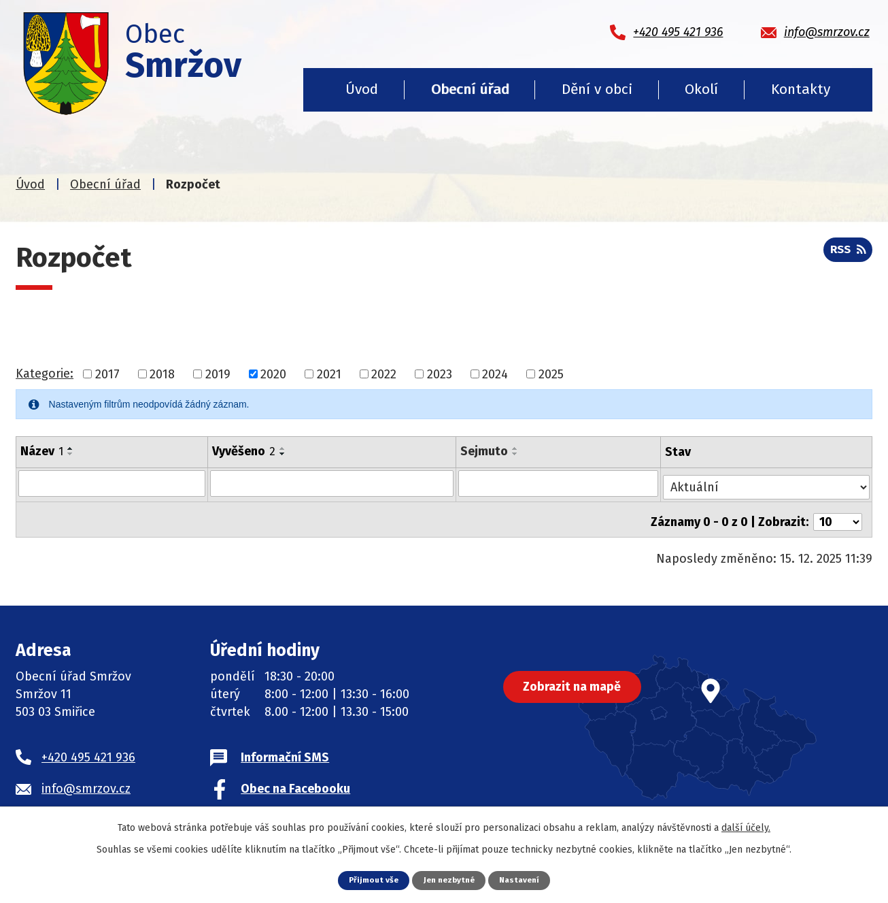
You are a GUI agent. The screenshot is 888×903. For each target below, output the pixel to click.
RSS (846, 253)
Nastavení (523, 879)
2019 (217, 373)
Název (41, 451)
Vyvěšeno (243, 451)
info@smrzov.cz (86, 780)
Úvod (361, 89)
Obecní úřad (470, 89)
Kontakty (800, 89)
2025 (551, 373)
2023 (439, 373)
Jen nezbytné (449, 879)
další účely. (745, 827)
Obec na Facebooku (295, 780)
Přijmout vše (369, 879)
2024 (495, 373)
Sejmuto (485, 451)
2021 (329, 373)
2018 (162, 373)
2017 (107, 373)
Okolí (701, 89)
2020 (273, 373)
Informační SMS (285, 749)
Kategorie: (44, 373)
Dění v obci (597, 89)
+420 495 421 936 (88, 749)
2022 (383, 373)
